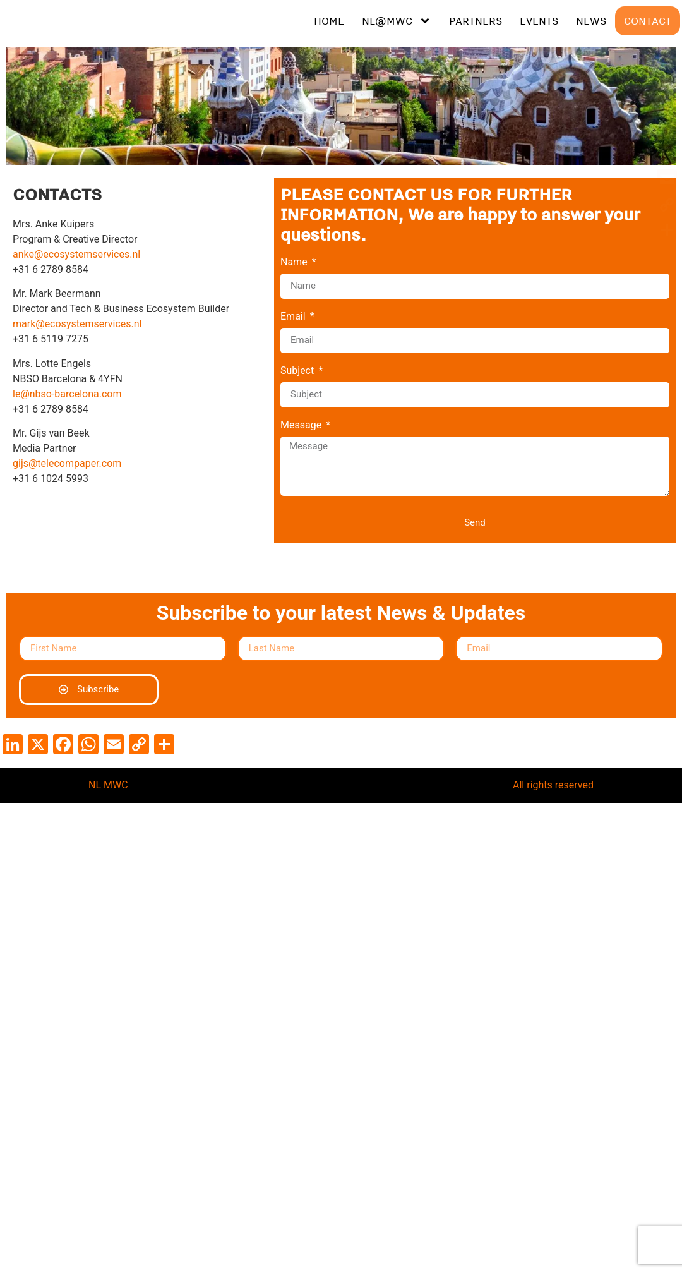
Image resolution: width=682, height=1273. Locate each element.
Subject (298, 371)
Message (302, 425)
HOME (329, 21)
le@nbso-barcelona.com (67, 394)
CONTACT (647, 21)
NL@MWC (396, 20)
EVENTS (539, 21)
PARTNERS (475, 21)
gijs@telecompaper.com (67, 463)
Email (294, 316)
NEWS (591, 21)
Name (295, 262)
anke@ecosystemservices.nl (76, 254)
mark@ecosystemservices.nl (77, 324)
